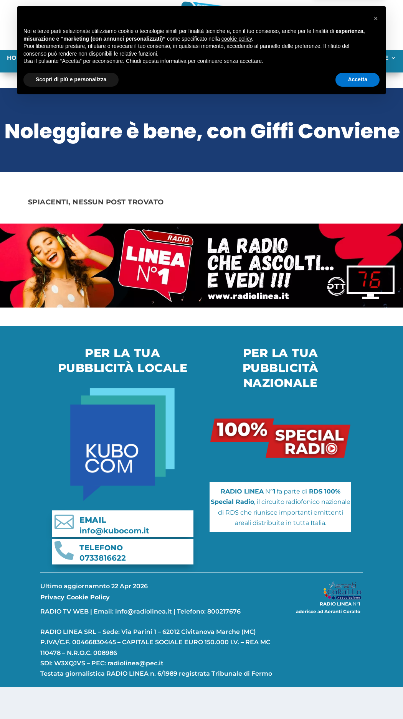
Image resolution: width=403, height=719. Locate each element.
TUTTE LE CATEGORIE (356, 58)
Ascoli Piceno (93, 58)
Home (16, 58)
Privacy (52, 606)
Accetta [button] (357, 698)
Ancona (47, 58)
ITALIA (306, 58)
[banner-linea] (201, 314)
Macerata (173, 58)
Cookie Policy (88, 606)
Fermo (137, 58)
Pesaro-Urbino (224, 58)
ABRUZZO (274, 58)
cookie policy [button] (236, 657)
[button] (376, 637)
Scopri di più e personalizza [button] (71, 698)
